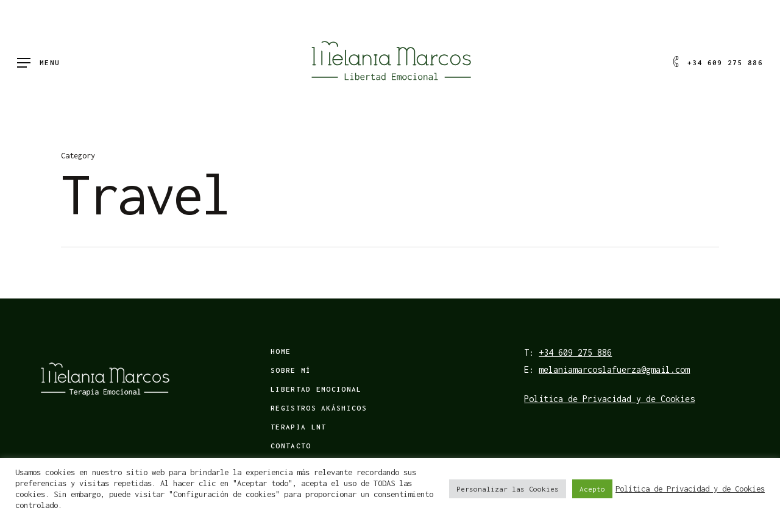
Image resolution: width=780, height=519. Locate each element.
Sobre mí (291, 370)
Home (281, 351)
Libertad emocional (316, 389)
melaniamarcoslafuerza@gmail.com (614, 369)
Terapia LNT (298, 427)
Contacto (291, 446)
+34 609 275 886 (575, 352)
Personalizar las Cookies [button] (507, 489)
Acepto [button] (592, 489)
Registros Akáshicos (319, 408)
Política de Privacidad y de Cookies (609, 399)
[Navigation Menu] (38, 63)
